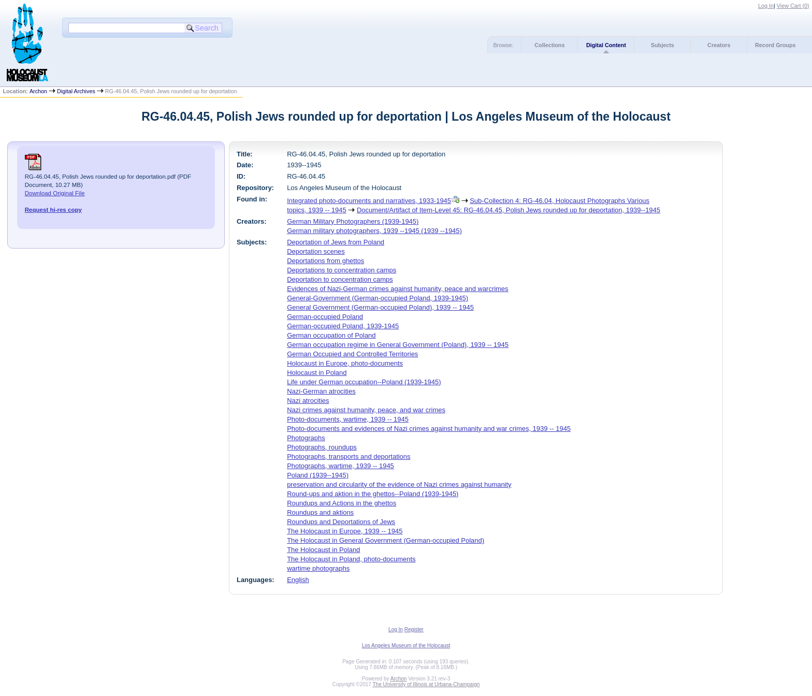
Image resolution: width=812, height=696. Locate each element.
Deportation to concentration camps (340, 279)
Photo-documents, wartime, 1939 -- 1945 (348, 419)
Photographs (306, 438)
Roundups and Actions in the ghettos (341, 503)
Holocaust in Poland (316, 372)
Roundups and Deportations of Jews (341, 522)
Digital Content (606, 45)
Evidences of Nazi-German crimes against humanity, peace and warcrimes (397, 289)
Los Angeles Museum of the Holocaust (406, 645)
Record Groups (775, 45)
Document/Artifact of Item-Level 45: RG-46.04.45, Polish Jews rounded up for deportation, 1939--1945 (508, 210)
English (298, 580)
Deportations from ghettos (325, 261)
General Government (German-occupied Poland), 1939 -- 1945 (380, 307)
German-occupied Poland (325, 317)
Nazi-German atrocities (321, 391)
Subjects (662, 45)
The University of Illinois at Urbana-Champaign (426, 684)
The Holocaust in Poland (323, 550)
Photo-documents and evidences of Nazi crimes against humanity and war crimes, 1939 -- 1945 (429, 428)
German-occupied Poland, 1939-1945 (343, 326)
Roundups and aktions (320, 512)
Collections (549, 45)
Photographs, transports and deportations (348, 456)
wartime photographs (318, 568)
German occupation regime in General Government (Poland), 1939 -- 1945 (398, 345)
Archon (38, 91)
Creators (718, 45)
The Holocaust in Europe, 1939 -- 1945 (344, 531)
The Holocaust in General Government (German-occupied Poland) (385, 540)
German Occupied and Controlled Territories (352, 354)
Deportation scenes (316, 251)
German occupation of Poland (331, 335)
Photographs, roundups (322, 447)
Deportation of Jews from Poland (335, 242)
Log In (766, 6)
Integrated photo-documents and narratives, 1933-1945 (369, 201)
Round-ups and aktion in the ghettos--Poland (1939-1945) (372, 494)
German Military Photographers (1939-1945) (352, 221)
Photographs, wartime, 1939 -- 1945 (340, 466)
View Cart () (793, 6)
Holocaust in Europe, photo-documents (345, 363)
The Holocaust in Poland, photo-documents (351, 559)
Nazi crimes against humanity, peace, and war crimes (366, 410)
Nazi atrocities (308, 400)
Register (414, 629)
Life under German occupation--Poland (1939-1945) (364, 382)
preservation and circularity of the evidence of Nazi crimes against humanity (399, 484)
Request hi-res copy (53, 210)
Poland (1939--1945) (318, 475)
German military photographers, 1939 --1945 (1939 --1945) (374, 231)
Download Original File (55, 193)
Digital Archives (76, 91)
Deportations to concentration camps (341, 270)
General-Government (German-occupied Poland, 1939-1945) (377, 298)
